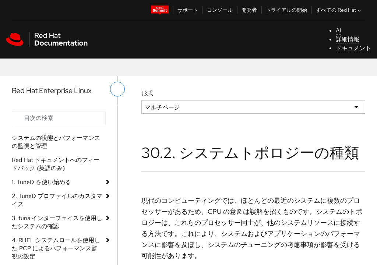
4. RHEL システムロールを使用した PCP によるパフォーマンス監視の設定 (56, 248)
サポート (187, 10)
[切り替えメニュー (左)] (117, 89)
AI (338, 30)
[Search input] (59, 118)
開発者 (249, 10)
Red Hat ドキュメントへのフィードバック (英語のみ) (55, 164)
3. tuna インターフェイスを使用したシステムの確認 (57, 222)
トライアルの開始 (286, 10)
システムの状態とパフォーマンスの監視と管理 (56, 142)
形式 (147, 93)
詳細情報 (347, 39)
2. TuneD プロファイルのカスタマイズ (57, 200)
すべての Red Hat (339, 10)
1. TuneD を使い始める (41, 182)
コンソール (220, 10)
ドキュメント (353, 48)
